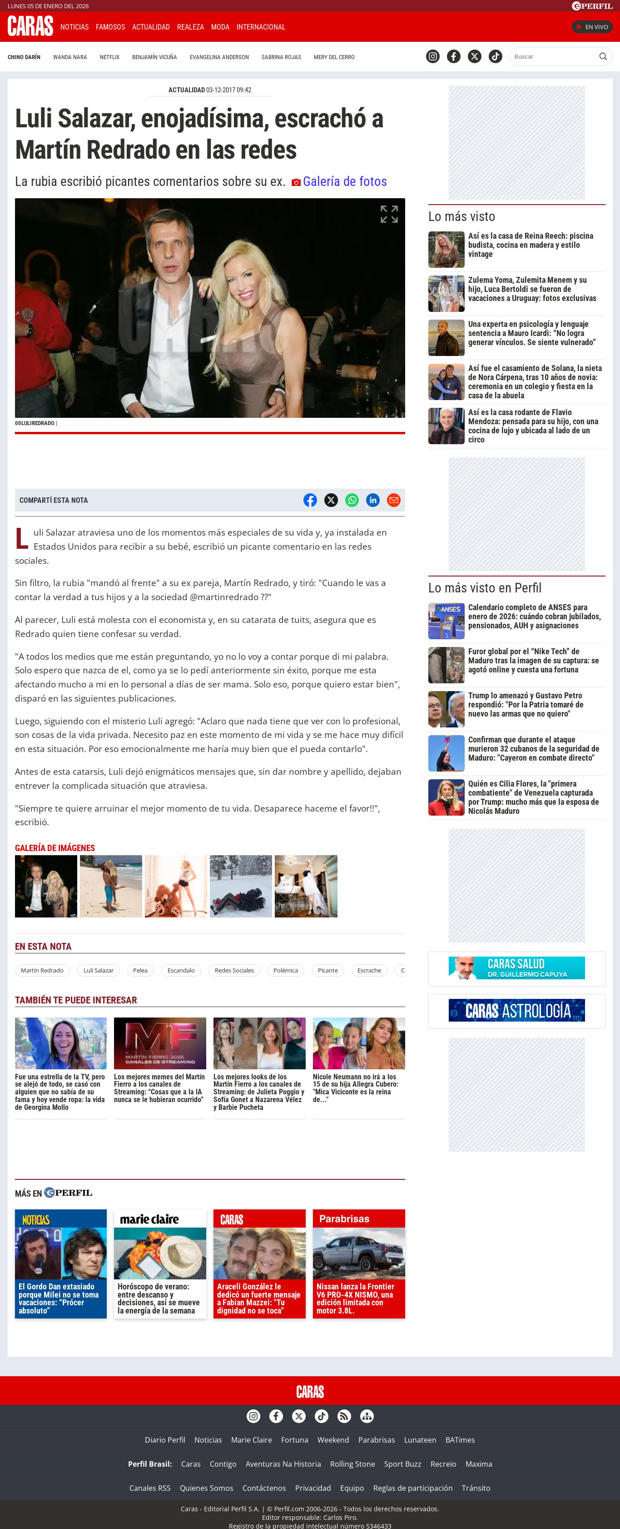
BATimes (460, 1440)
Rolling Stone (352, 1464)
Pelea (140, 970)
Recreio (443, 1464)
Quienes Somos (206, 1488)
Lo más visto (462, 216)
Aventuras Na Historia (283, 1464)
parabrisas (359, 1221)
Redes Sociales (234, 970)
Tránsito (476, 1488)
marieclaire (160, 1221)
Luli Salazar (99, 970)
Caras (191, 1464)
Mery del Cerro (319, 57)
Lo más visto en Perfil (485, 588)
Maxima (479, 1464)
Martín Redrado (42, 970)
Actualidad (151, 27)
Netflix (95, 57)
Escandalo (181, 970)
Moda (220, 27)
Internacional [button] (261, 27)
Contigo (223, 1464)
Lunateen (420, 1440)
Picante (328, 970)
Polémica (285, 970)
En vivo (592, 27)
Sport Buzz (403, 1464)
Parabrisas (376, 1440)
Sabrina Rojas (267, 57)
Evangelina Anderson (204, 57)
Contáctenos (264, 1488)
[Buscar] (538, 56)
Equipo (352, 1488)
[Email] (394, 500)
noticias (61, 1221)
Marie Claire (251, 1440)
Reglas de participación (413, 1488)
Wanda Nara (56, 57)
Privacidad (313, 1488)
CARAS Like (318, 25)
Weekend (333, 1440)
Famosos (110, 27)
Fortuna (294, 1440)
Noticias (74, 27)
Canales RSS (150, 1488)
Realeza (190, 27)
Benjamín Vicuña (140, 57)
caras (259, 1221)
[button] (210, 316)
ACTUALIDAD (187, 90)
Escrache (369, 970)
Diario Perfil (165, 1440)
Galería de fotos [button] (339, 181)
